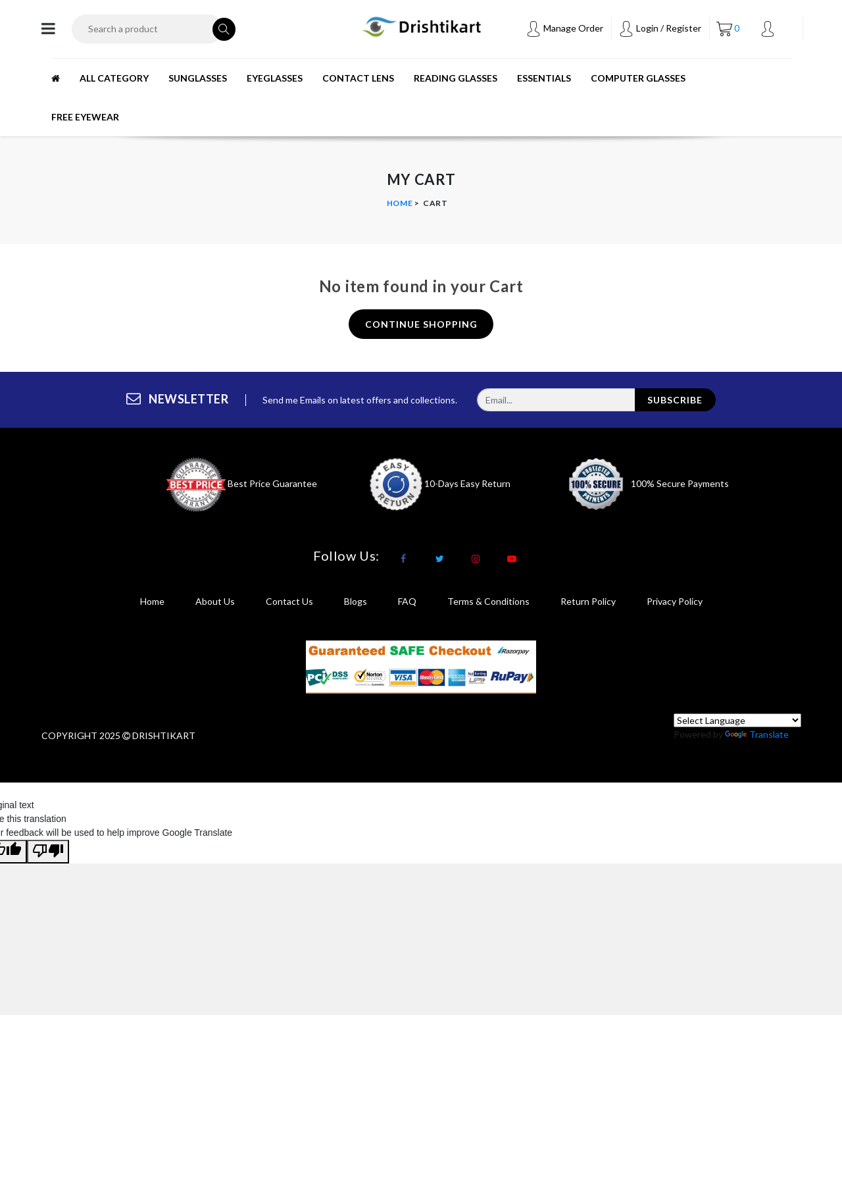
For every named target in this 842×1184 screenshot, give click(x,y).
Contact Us (289, 601)
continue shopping (421, 324)
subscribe (675, 399)
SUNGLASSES (197, 78)
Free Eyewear (85, 116)
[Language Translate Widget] (737, 720)
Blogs (355, 601)
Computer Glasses (638, 78)
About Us (215, 601)
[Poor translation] (48, 851)
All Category (114, 78)
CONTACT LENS (358, 78)
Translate (757, 734)
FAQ (407, 601)
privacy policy (675, 601)
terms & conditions (488, 601)
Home (400, 203)
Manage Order (564, 28)
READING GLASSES (455, 78)
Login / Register (659, 28)
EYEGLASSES (275, 78)
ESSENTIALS (544, 78)
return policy (588, 601)
